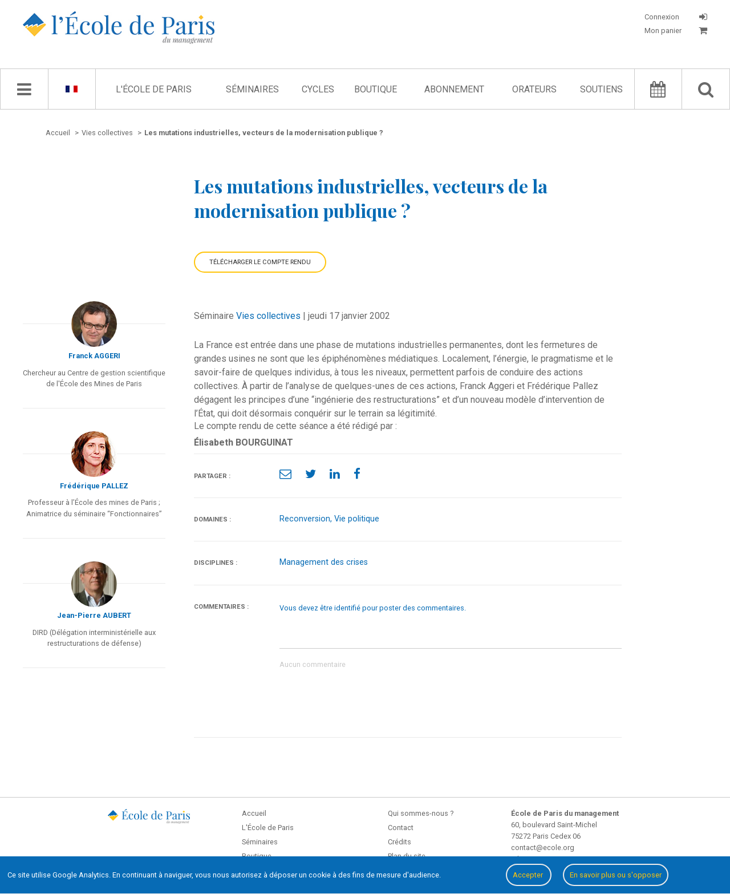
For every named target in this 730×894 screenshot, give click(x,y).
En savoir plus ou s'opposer (616, 875)
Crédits (399, 842)
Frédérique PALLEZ (94, 486)
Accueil (254, 813)
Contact (400, 827)
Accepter (529, 875)
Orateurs (534, 89)
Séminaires (252, 89)
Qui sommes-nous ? (420, 813)
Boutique (375, 89)
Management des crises (323, 562)
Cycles (318, 89)
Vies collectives (268, 315)
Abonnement (454, 89)
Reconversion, (306, 519)
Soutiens (601, 89)
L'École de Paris (154, 89)
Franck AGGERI (94, 355)
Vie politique (356, 519)
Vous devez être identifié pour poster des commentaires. (372, 608)
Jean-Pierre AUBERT (94, 615)
